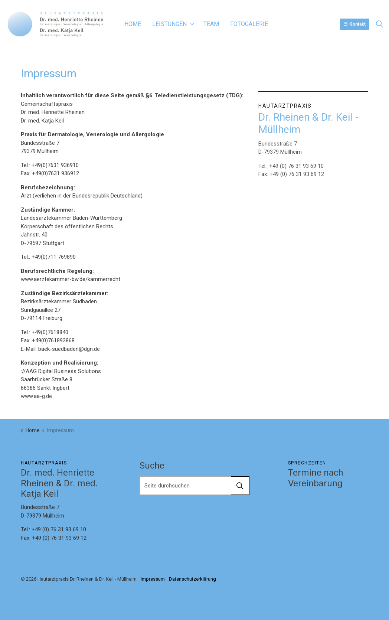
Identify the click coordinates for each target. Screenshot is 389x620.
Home (132, 23)
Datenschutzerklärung (192, 579)
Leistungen (169, 23)
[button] (240, 485)
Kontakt (354, 24)
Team (211, 23)
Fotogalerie (249, 23)
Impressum (153, 579)
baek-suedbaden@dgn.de (69, 349)
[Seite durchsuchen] (194, 485)
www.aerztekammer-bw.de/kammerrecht (70, 279)
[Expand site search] (379, 24)
